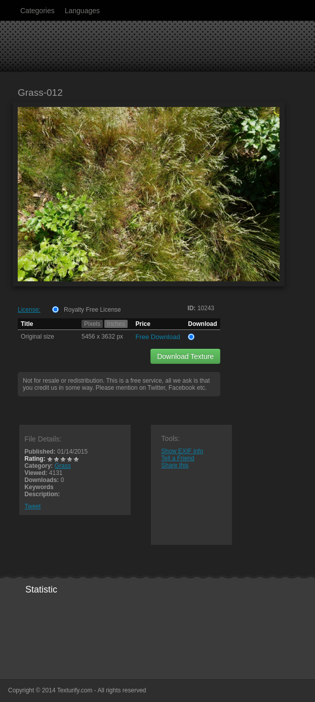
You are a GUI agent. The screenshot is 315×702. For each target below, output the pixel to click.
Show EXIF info (182, 451)
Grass (63, 465)
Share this (174, 465)
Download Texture (185, 356)
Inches (116, 323)
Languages (82, 11)
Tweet (32, 506)
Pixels (92, 323)
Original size (37, 336)
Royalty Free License (92, 309)
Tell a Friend (177, 458)
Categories (37, 11)
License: (29, 309)
